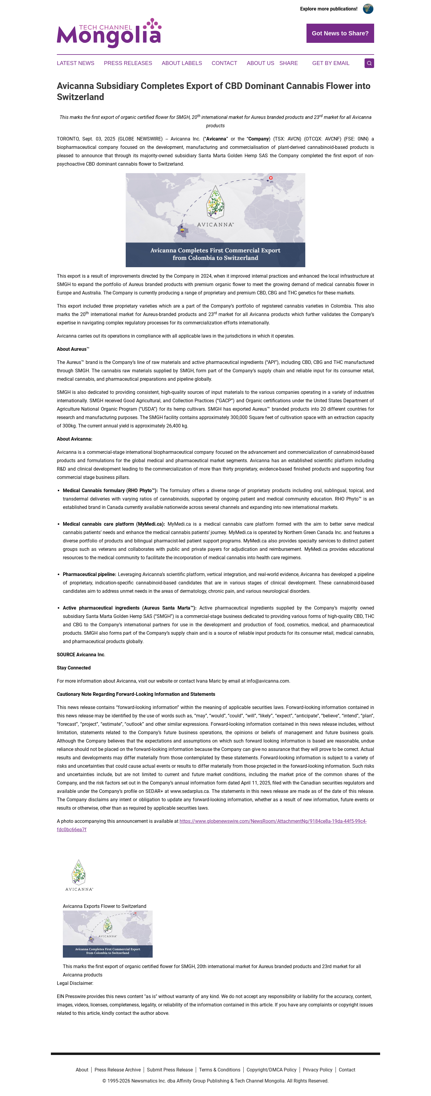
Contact (224, 63)
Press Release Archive (118, 1070)
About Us (260, 63)
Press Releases (128, 63)
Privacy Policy (318, 1070)
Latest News (75, 63)
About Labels (182, 63)
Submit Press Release (170, 1070)
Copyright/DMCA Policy (272, 1070)
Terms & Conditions (219, 1070)
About (82, 1070)
